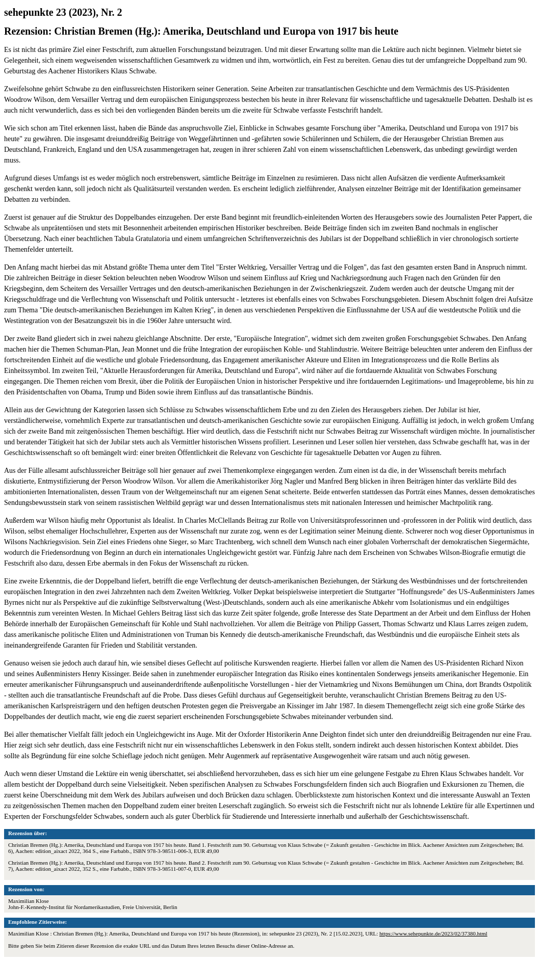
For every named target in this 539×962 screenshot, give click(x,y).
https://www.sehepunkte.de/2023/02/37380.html (433, 933)
